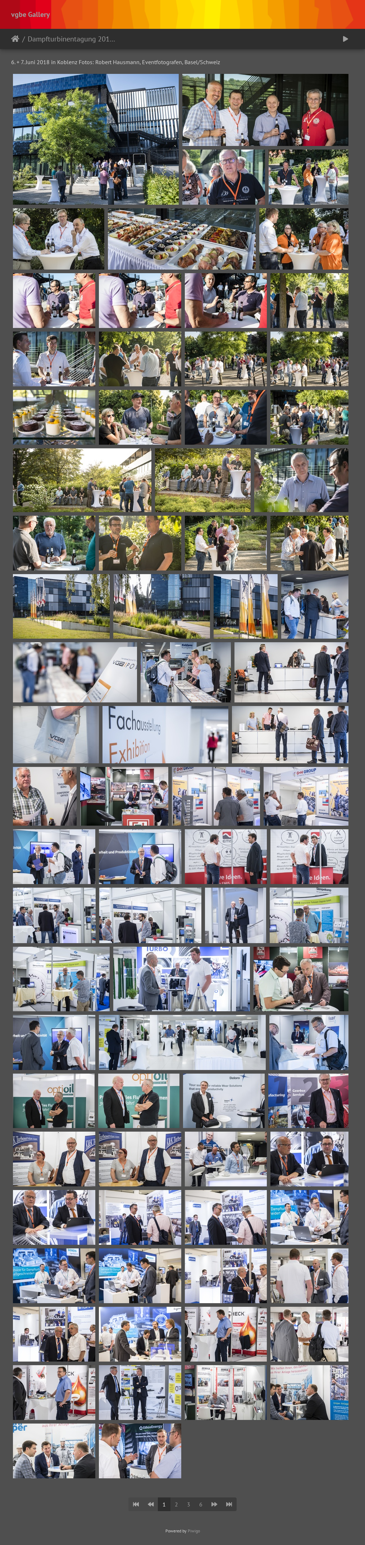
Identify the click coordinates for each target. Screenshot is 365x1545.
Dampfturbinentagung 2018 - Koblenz (72, 39)
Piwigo (194, 1530)
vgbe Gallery (30, 14)
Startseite (15, 39)
